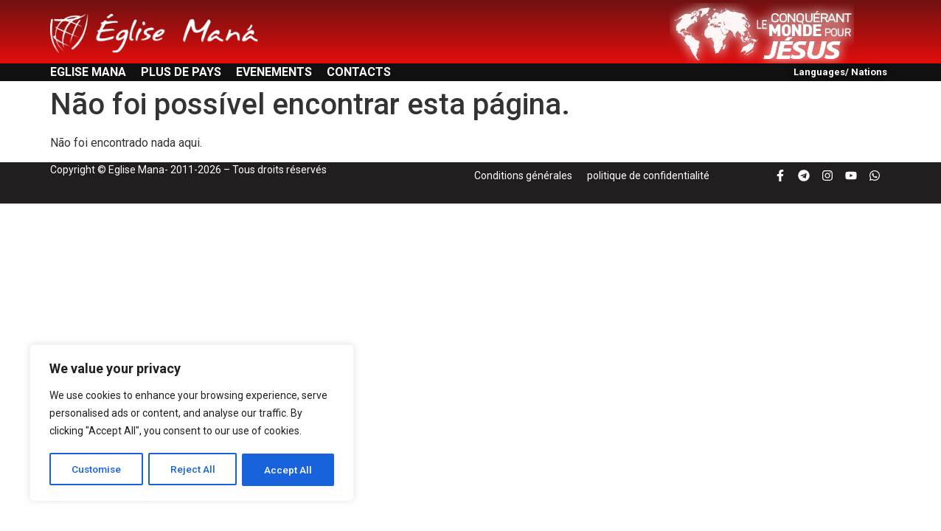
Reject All (194, 470)
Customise (97, 470)
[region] (191, 424)
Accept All (289, 470)
